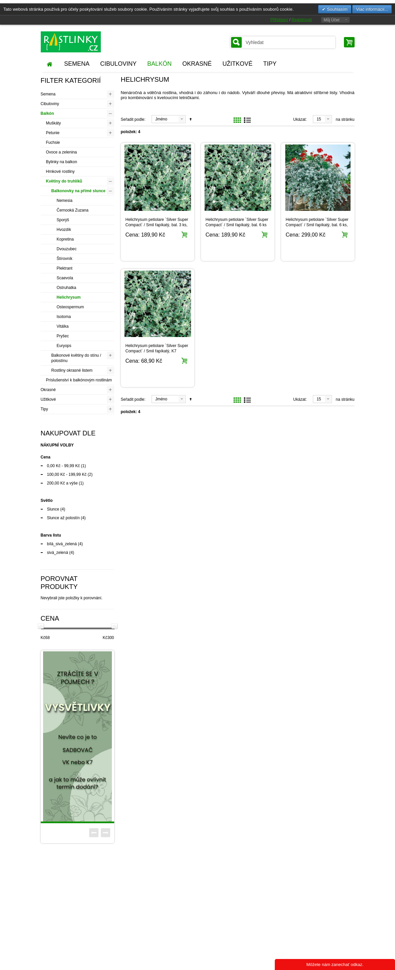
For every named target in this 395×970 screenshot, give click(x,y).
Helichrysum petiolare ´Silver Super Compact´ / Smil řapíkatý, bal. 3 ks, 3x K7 (157, 225)
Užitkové (48, 399)
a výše (62, 483)
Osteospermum (70, 307)
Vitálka (63, 326)
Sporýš (63, 220)
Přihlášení (279, 19)
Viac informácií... (372, 9)
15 (319, 119)
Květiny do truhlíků (64, 181)
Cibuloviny (50, 103)
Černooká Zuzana (72, 210)
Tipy (44, 409)
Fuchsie (53, 142)
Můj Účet (331, 20)
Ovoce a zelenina (61, 152)
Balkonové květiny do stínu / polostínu (76, 358)
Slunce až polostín (63, 518)
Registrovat (301, 19)
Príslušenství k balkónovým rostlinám (79, 380)
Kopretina (65, 239)
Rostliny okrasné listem (71, 370)
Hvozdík (64, 229)
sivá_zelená (57, 552)
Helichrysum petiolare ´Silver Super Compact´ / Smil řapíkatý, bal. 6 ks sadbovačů (237, 225)
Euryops (64, 345)
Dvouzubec (67, 249)
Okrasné (48, 389)
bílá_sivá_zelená (62, 544)
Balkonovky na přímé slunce (78, 191)
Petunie (53, 132)
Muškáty (53, 123)
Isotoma (64, 316)
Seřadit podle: (133, 119)
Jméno (161, 119)
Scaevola (65, 278)
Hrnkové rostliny (60, 171)
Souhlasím (336, 9)
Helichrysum (69, 297)
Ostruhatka (66, 287)
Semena (48, 94)
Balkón (47, 113)
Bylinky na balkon (61, 161)
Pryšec (63, 336)
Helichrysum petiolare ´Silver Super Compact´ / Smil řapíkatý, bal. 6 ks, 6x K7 (317, 225)
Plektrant (64, 268)
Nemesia (64, 200)
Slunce (53, 509)
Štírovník (64, 258)
